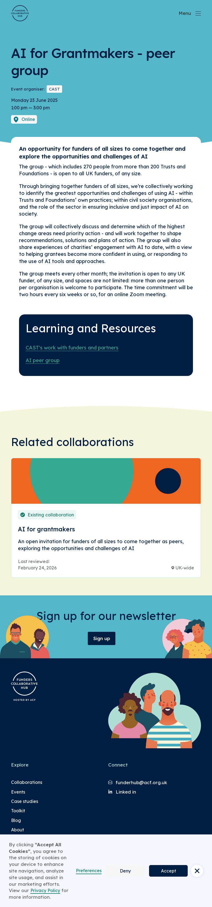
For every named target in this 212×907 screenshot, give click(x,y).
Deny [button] (125, 871)
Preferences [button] (89, 870)
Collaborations (26, 782)
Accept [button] (168, 871)
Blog (16, 820)
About (17, 829)
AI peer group (43, 360)
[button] (197, 871)
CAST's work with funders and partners (72, 347)
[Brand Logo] (20, 13)
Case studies (24, 801)
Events (18, 792)
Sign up (101, 638)
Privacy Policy (45, 890)
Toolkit (18, 810)
